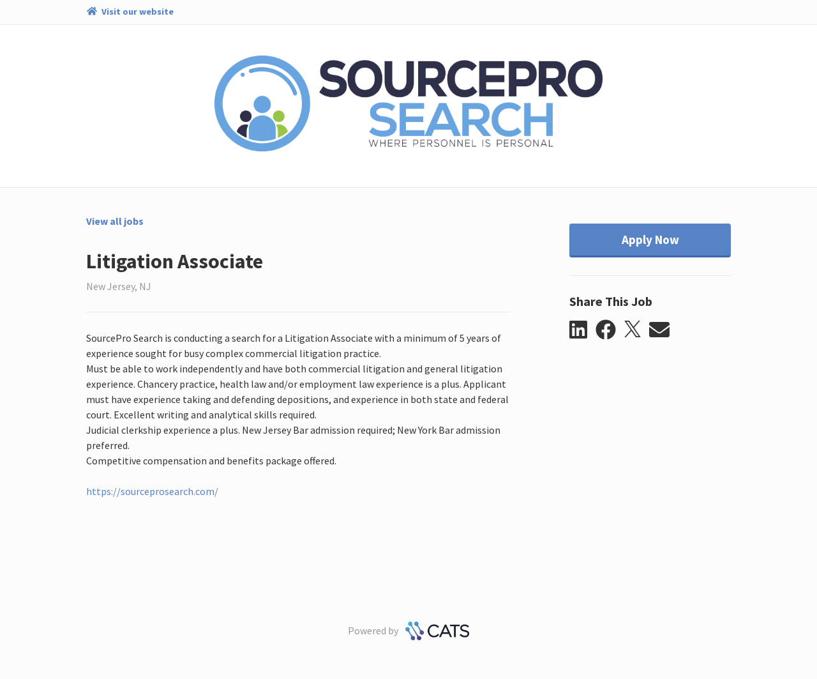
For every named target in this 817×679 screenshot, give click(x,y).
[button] (582, 330)
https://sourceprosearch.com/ (152, 491)
